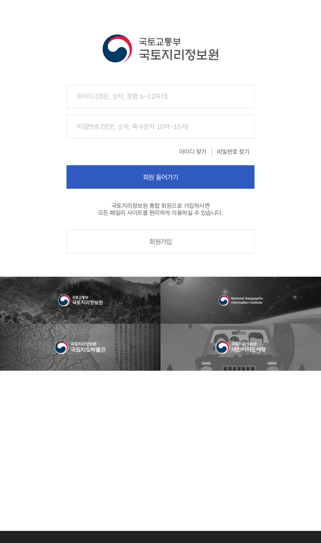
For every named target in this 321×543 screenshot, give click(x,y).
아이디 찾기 (193, 151)
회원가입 (160, 242)
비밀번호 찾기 (233, 151)
